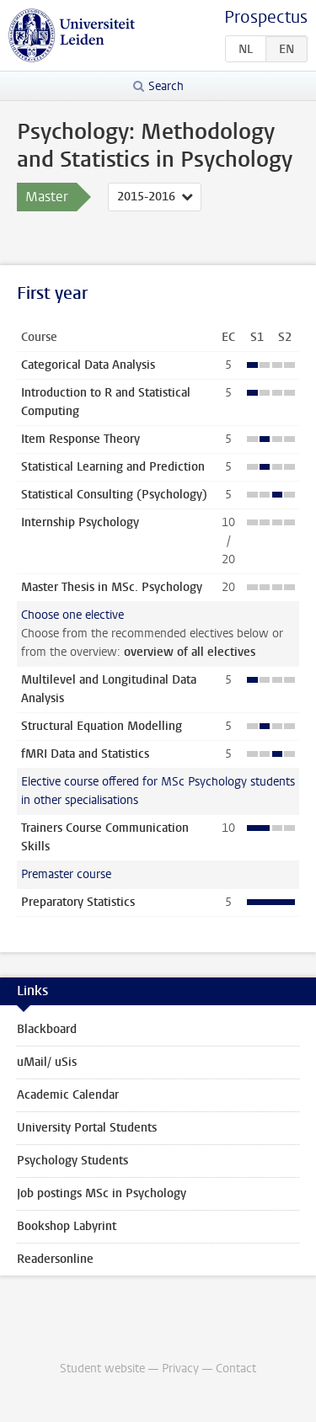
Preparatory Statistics (78, 902)
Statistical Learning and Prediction (113, 467)
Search (166, 86)
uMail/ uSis (47, 1062)
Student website (102, 1369)
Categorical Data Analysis (88, 365)
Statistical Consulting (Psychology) (114, 495)
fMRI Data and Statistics (85, 754)
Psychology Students (72, 1161)
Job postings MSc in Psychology (101, 1193)
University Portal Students (87, 1128)
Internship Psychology (80, 522)
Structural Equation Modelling (101, 726)
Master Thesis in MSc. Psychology (111, 587)
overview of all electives (189, 652)
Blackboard (47, 1029)
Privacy (180, 1369)
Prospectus (266, 17)
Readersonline (55, 1259)
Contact (236, 1369)
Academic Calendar (68, 1095)
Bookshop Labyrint (66, 1226)
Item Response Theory (80, 439)
